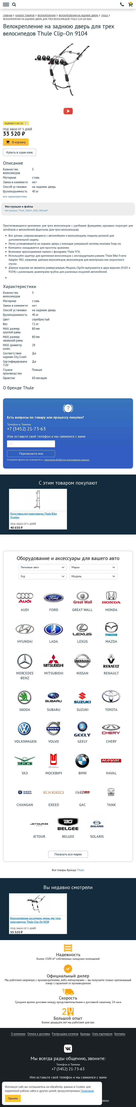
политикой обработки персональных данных (66, 459)
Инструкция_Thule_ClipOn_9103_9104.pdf (26, 210)
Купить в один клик (19, 152)
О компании (18, 1034)
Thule (80, 870)
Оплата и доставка (38, 1034)
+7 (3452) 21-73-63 (26, 429)
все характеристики (15, 196)
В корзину (16, 142)
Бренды (85, 1034)
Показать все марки (68, 854)
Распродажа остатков (65, 1034)
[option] (50, 111)
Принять (13, 1098)
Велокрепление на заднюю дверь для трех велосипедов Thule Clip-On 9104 (35, 920)
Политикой (87, 1091)
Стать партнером (102, 1034)
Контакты (119, 1034)
